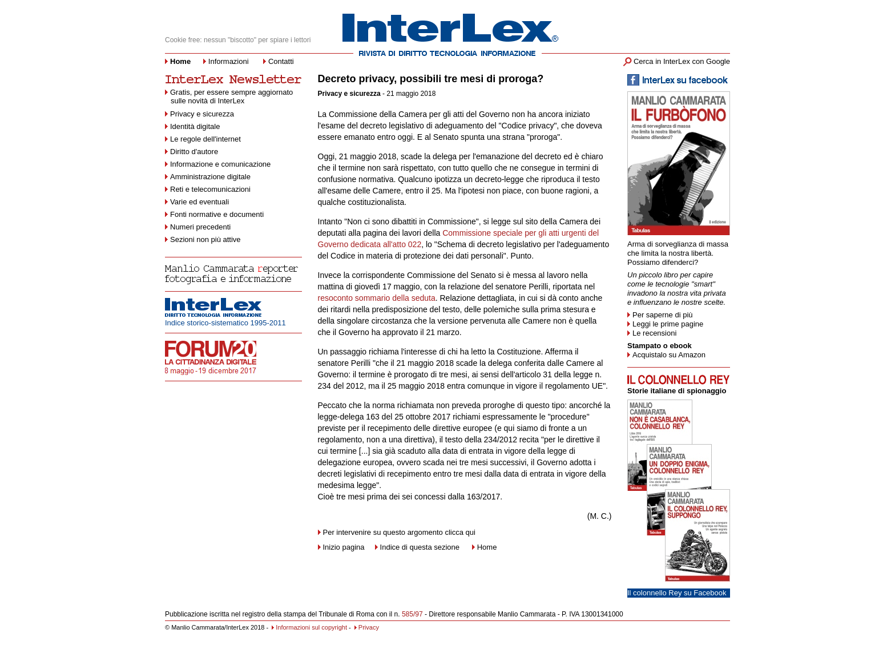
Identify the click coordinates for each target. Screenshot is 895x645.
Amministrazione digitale (210, 176)
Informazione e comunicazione (220, 164)
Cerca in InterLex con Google (682, 61)
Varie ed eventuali (199, 201)
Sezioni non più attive (205, 239)
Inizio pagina (341, 547)
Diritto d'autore (194, 151)
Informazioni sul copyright (309, 627)
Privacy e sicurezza (202, 114)
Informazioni (228, 61)
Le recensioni (654, 333)
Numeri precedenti (200, 227)
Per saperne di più (662, 315)
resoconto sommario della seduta (377, 298)
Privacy (366, 627)
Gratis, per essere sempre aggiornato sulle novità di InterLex (229, 96)
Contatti (281, 61)
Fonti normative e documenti (217, 214)
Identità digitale (195, 126)
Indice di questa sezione (419, 547)
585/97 (412, 614)
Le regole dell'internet (205, 139)
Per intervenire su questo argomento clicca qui (399, 532)
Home (487, 547)
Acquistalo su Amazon (668, 354)
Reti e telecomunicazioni (210, 189)
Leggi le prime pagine (667, 324)
